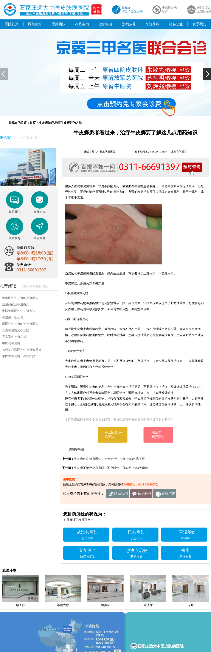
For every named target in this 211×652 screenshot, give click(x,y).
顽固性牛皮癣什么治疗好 (18, 356)
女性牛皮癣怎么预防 (15, 330)
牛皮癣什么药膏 (12, 317)
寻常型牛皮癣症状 (14, 336)
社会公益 (176, 24)
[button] (207, 74)
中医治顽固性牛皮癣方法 (18, 311)
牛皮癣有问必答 (178, 151)
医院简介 (35, 24)
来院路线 (152, 24)
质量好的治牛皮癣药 (15, 304)
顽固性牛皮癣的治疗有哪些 (20, 323)
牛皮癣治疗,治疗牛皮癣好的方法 (60, 122)
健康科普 (105, 24)
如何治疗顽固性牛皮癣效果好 (21, 349)
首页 (33, 122)
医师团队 (58, 24)
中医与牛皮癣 (11, 343)
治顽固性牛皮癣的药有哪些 (20, 298)
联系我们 (121, 493)
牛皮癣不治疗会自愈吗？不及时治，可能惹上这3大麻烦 (111, 468)
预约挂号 (129, 24)
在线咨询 (82, 24)
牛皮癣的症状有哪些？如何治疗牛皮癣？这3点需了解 (109, 458)
